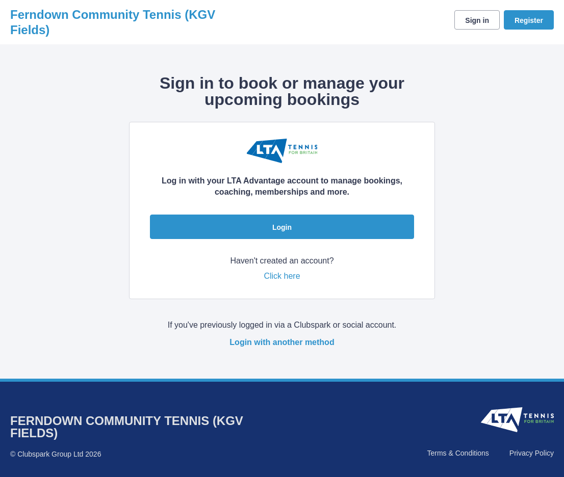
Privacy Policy (531, 453)
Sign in (477, 20)
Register (529, 20)
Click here (282, 276)
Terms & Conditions (458, 453)
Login (282, 227)
